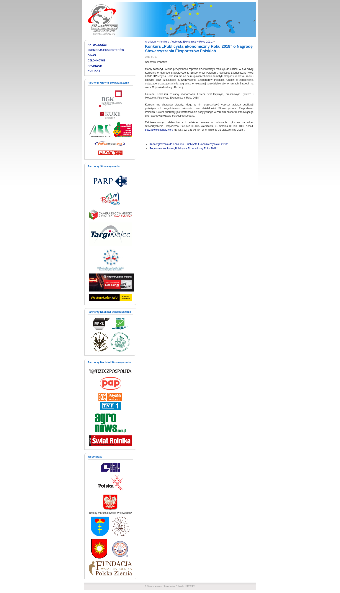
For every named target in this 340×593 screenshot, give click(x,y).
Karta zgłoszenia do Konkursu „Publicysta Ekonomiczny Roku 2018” (188, 144)
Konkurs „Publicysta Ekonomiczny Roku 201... (185, 41)
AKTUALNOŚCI (97, 44)
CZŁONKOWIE (96, 60)
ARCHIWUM (95, 65)
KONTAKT (94, 70)
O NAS (92, 55)
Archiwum (151, 41)
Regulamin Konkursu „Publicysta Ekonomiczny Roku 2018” (183, 148)
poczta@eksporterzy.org (159, 129)
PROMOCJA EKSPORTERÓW (106, 50)
